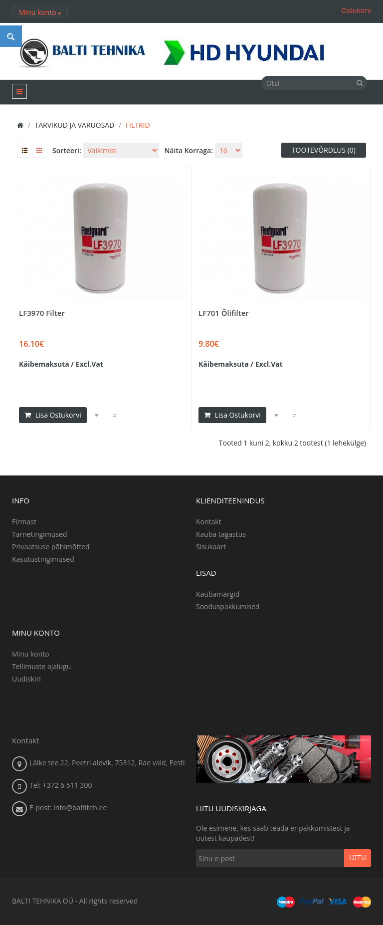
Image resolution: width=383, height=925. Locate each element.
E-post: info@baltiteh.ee (68, 807)
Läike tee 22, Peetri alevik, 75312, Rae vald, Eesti (107, 762)
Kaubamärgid (217, 594)
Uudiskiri (26, 679)
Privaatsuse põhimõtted (51, 546)
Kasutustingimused (43, 559)
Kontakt (208, 521)
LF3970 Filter (42, 312)
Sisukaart (211, 546)
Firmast (24, 521)
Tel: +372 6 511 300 (60, 785)
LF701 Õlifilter (223, 312)
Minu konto (30, 654)
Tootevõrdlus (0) (324, 150)
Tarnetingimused (39, 534)
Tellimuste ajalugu (41, 666)
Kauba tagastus (221, 534)
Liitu (357, 858)
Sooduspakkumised (228, 606)
